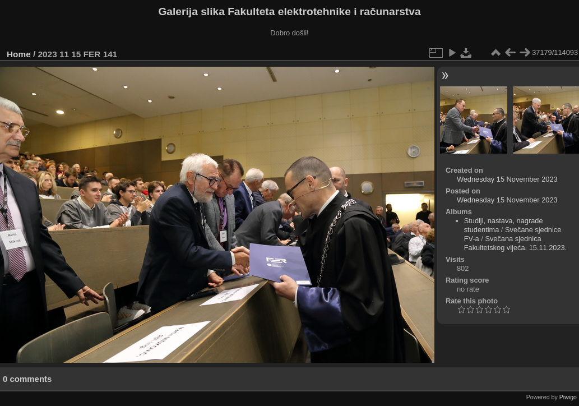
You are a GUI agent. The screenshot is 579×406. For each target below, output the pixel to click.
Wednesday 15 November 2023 (507, 179)
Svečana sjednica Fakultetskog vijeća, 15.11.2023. (515, 243)
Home (19, 54)
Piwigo (568, 397)
